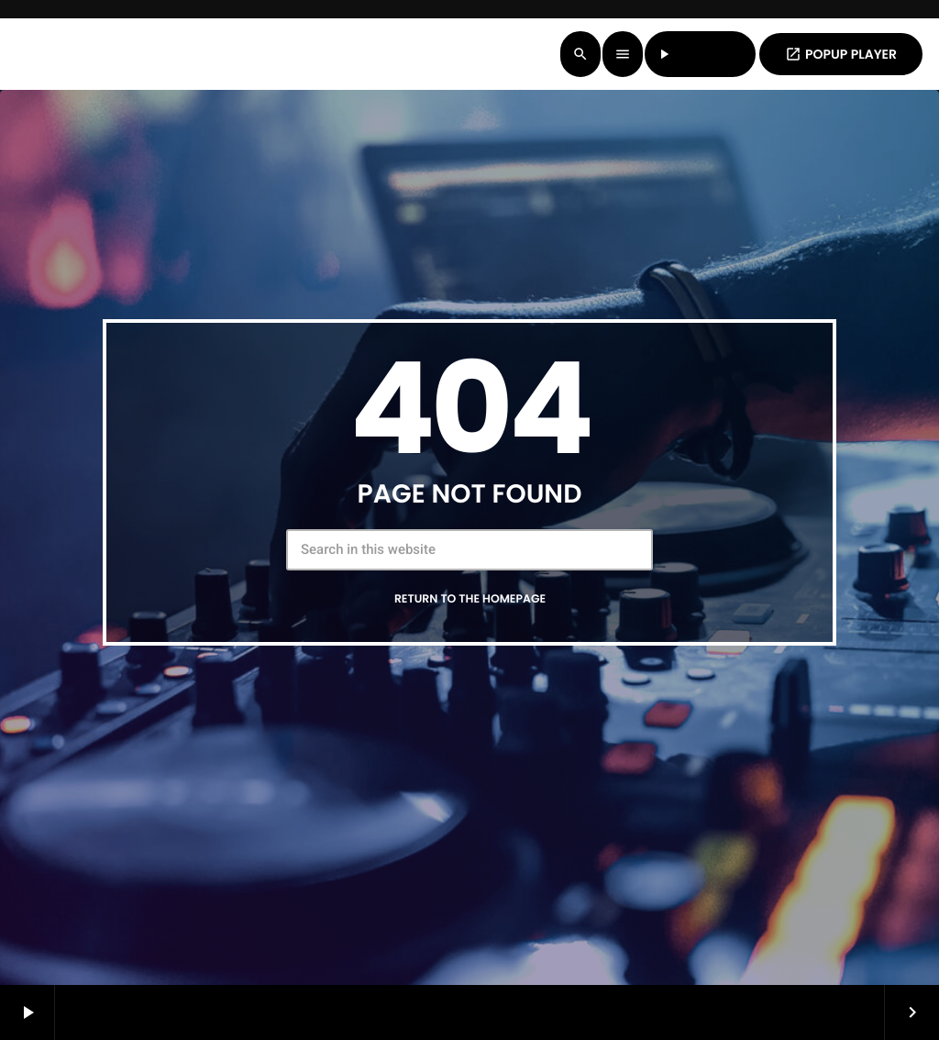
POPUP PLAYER (841, 54)
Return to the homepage (470, 599)
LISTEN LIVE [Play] (701, 54)
